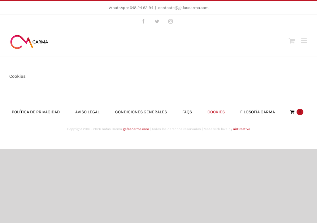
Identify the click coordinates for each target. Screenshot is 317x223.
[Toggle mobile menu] (304, 40)
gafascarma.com (136, 129)
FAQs (187, 112)
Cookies (216, 112)
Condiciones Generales (141, 112)
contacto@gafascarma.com (183, 7)
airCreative (241, 129)
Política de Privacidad (36, 112)
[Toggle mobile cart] (292, 40)
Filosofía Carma (257, 112)
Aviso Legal (87, 112)
